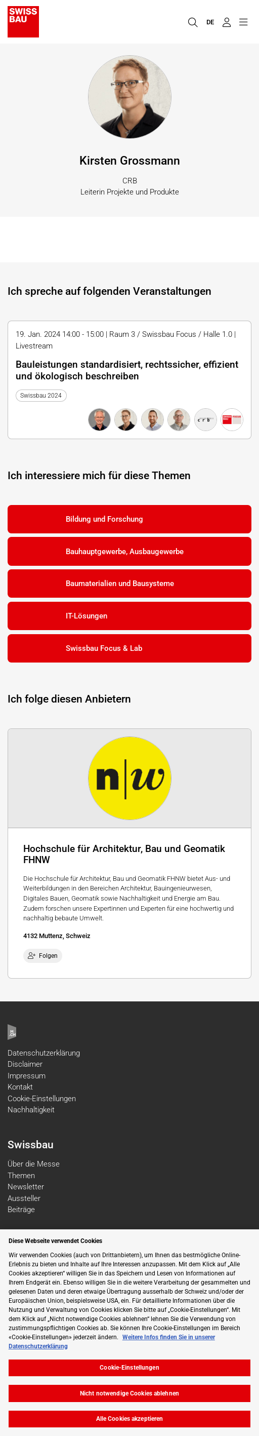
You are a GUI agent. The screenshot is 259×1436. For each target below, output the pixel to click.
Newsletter (26, 1186)
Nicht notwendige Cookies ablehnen (129, 1393)
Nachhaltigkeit (31, 1109)
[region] (129, 1332)
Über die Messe (34, 1164)
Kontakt (20, 1087)
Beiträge (21, 1209)
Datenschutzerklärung (44, 1053)
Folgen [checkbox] (43, 955)
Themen (21, 1175)
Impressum (27, 1075)
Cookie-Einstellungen (42, 1098)
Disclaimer (25, 1064)
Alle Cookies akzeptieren (129, 1418)
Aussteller (24, 1198)
